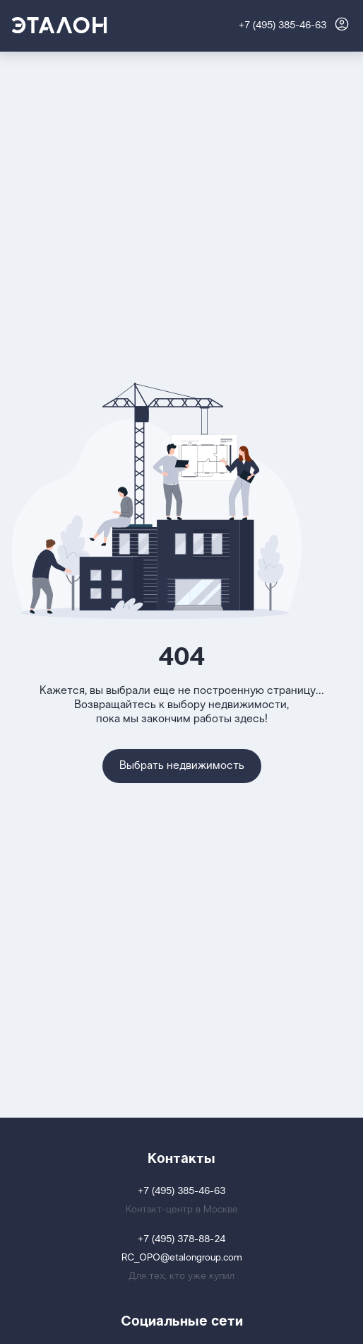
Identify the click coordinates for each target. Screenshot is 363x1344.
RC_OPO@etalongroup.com (181, 1258)
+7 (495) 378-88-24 (181, 1239)
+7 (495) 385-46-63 (282, 25)
